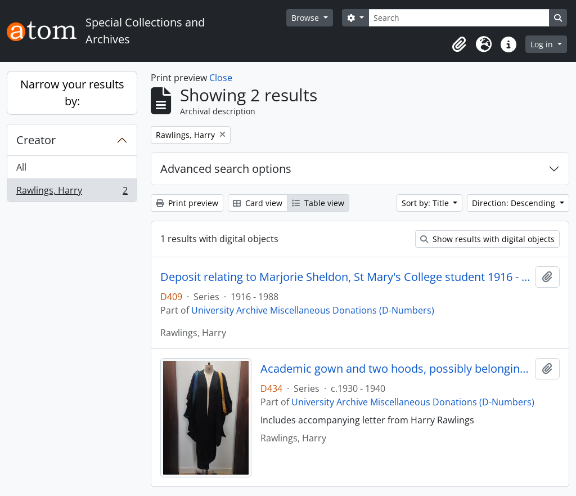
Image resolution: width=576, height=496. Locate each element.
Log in (542, 44)
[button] (459, 44)
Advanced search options (225, 168)
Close (220, 78)
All (21, 167)
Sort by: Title (426, 203)
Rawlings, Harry (72, 193)
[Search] (459, 17)
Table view (318, 203)
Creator (36, 140)
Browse (306, 17)
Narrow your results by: (72, 93)
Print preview (187, 203)
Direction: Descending (514, 203)
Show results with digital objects (487, 239)
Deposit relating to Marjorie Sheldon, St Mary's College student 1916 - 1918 (345, 277)
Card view (257, 203)
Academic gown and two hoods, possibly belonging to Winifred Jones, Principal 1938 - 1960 (395, 369)
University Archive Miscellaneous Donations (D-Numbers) (312, 310)
